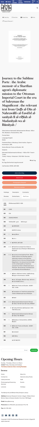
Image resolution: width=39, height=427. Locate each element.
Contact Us (4, 377)
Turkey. (4, 160)
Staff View (26, 196)
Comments (25, 192)
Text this (15, 17)
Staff (21, 380)
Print (33, 17)
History (9, 162)
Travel (32, 158)
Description (15, 192)
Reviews (6, 196)
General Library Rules (26, 377)
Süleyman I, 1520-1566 (18, 162)
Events (22, 382)
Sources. (27, 162)
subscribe (34, 350)
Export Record (8, 21)
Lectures (3, 387)
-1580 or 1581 (26, 158)
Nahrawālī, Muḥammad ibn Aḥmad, (12, 158)
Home (2, 374)
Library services (5, 380)
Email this (25, 17)
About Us (22, 374)
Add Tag (33, 166)
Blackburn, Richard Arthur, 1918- (13, 139)
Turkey (4, 162)
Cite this (6, 17)
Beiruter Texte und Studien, (14, 153)
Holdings (6, 192)
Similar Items (15, 196)
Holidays (22, 387)
